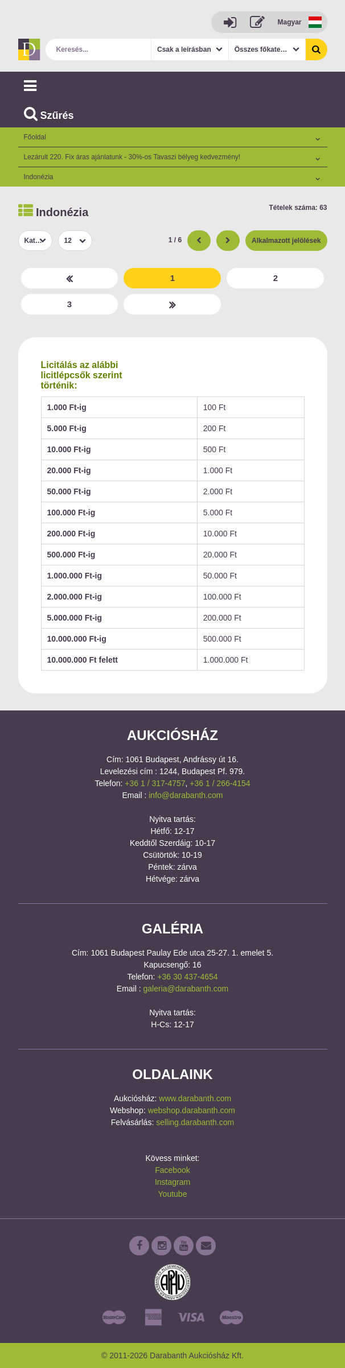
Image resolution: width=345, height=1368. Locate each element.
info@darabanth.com (186, 795)
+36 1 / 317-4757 (155, 783)
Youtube (172, 1193)
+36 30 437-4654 (187, 976)
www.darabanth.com (195, 1098)
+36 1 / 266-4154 (220, 783)
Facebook (172, 1170)
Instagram (172, 1182)
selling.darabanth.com (195, 1122)
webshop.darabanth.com (191, 1110)
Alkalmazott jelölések (286, 241)
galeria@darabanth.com (186, 988)
